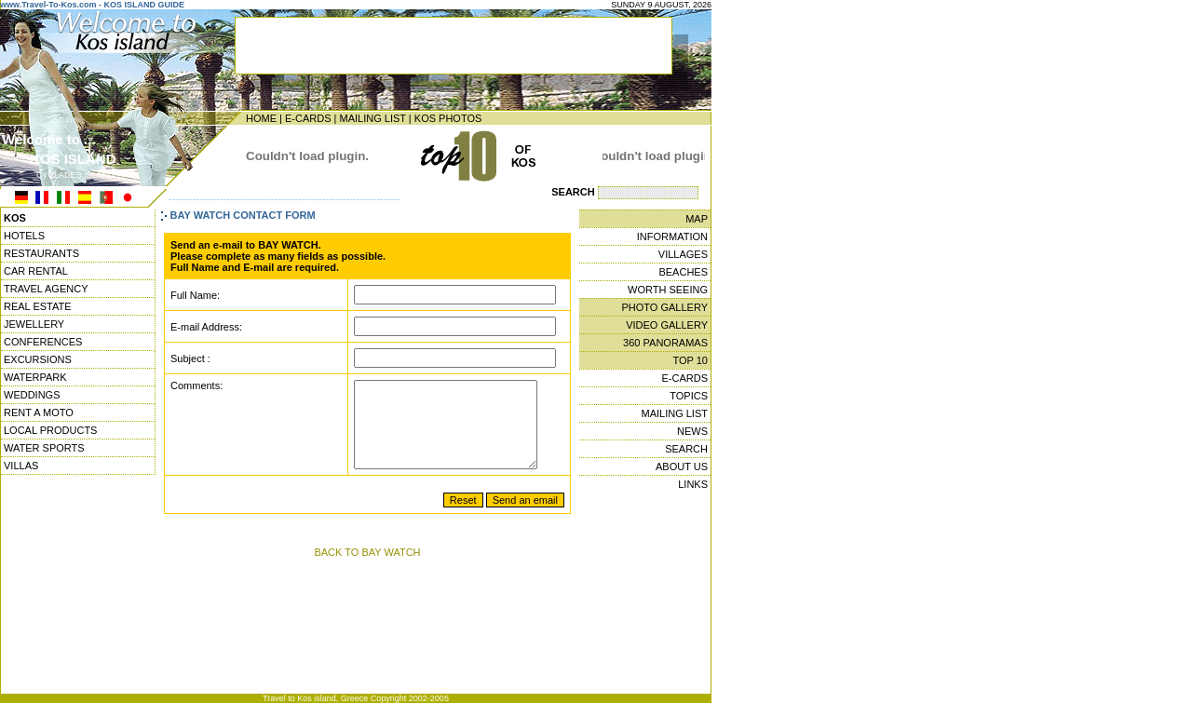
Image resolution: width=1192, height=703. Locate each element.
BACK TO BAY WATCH (367, 569)
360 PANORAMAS (665, 342)
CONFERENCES (43, 341)
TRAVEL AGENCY (46, 288)
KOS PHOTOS (448, 118)
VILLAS (21, 465)
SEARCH (686, 448)
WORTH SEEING (668, 289)
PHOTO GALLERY (664, 307)
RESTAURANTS (41, 253)
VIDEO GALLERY (667, 325)
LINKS (693, 484)
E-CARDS (308, 118)
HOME (261, 118)
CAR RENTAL (36, 271)
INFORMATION (672, 236)
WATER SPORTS (44, 447)
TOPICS (689, 395)
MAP (696, 218)
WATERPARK (35, 377)
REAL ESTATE (38, 306)
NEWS (692, 431)
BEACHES (683, 271)
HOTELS (24, 235)
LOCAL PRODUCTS (50, 430)
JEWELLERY (34, 324)
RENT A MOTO (39, 412)
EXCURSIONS (38, 359)
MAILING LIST (372, 118)
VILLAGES (683, 254)
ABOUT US (682, 466)
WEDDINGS (32, 394)
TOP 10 (690, 360)
